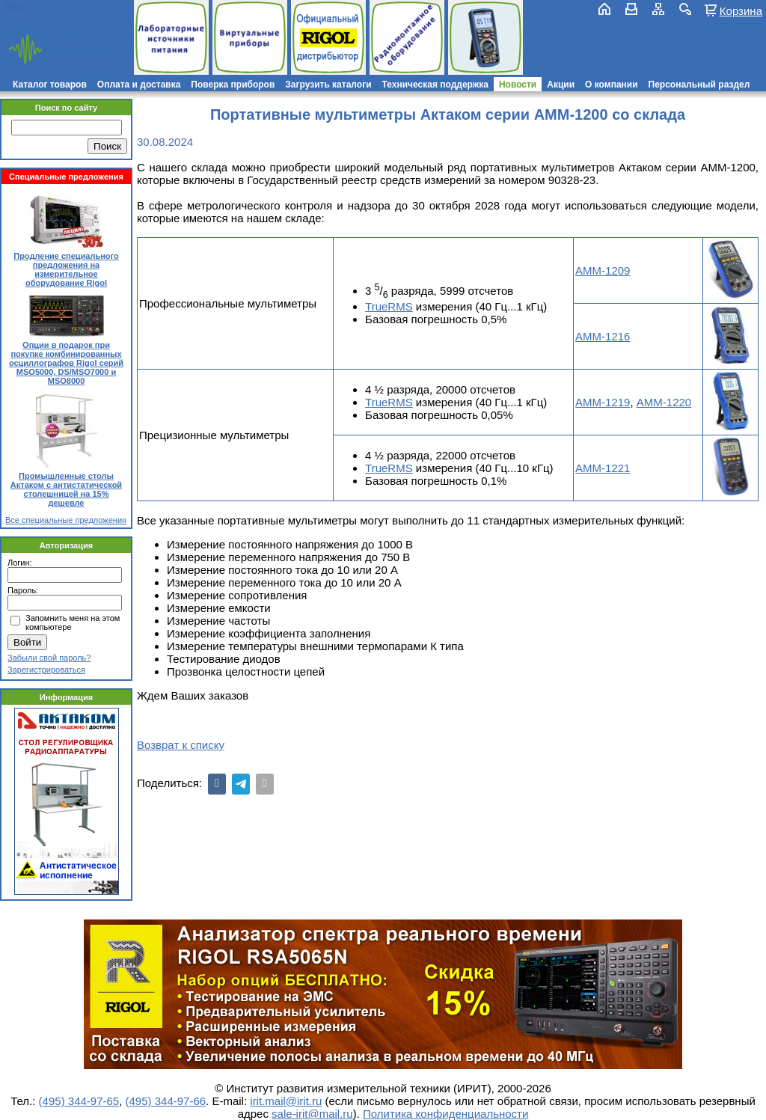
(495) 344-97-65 (79, 1101)
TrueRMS (389, 306)
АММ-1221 (602, 468)
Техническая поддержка (435, 84)
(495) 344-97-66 (166, 1101)
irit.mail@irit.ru (50, 19)
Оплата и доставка (139, 84)
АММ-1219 (602, 402)
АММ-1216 (602, 336)
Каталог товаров (50, 84)
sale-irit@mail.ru (312, 1113)
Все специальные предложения (65, 519)
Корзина (741, 10)
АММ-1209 (602, 270)
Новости (517, 84)
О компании (611, 84)
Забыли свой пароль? (49, 657)
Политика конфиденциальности (445, 1113)
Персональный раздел (699, 84)
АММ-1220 (664, 402)
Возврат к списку (180, 744)
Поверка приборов (233, 84)
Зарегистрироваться (46, 669)
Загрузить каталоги (328, 84)
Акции (560, 84)
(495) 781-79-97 (76, 7)
